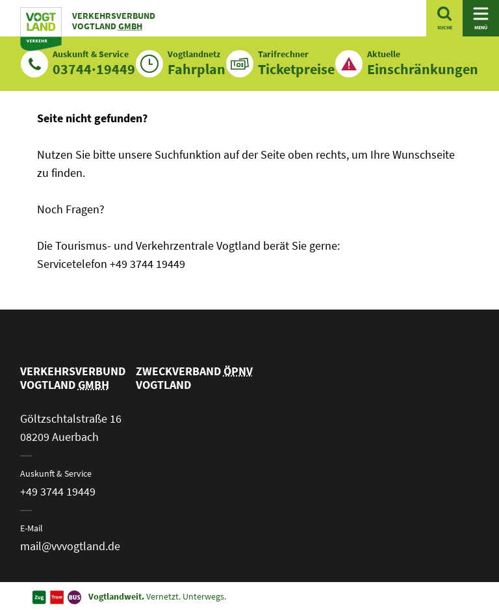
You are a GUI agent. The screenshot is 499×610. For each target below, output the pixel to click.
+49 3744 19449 (58, 491)
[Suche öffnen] (444, 18)
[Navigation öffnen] (481, 18)
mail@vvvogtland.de (70, 545)
